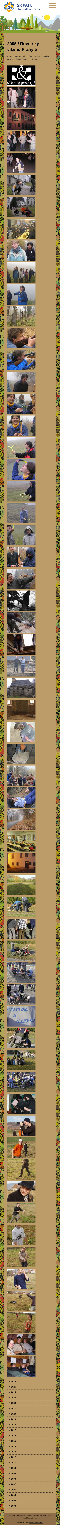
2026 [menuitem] (13, 1381)
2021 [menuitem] (13, 1408)
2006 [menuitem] (13, 1489)
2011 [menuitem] (13, 1462)
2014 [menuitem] (13, 1446)
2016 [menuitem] (13, 1435)
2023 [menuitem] (13, 1397)
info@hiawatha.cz (30, 1518)
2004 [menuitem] (13, 1500)
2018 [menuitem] (13, 1424)
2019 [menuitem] (13, 1419)
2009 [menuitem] (13, 1473)
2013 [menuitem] (13, 1451)
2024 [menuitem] (13, 1392)
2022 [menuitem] (13, 1403)
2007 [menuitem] (13, 1484)
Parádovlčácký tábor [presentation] (21, 75)
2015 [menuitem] (13, 1441)
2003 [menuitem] (13, 1506)
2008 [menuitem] (13, 1479)
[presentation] (52, 6)
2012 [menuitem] (13, 1457)
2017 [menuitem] (13, 1430)
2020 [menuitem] (13, 1414)
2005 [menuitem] (13, 1495)
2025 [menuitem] (13, 1387)
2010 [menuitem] (13, 1468)
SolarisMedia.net (36, 1522)
